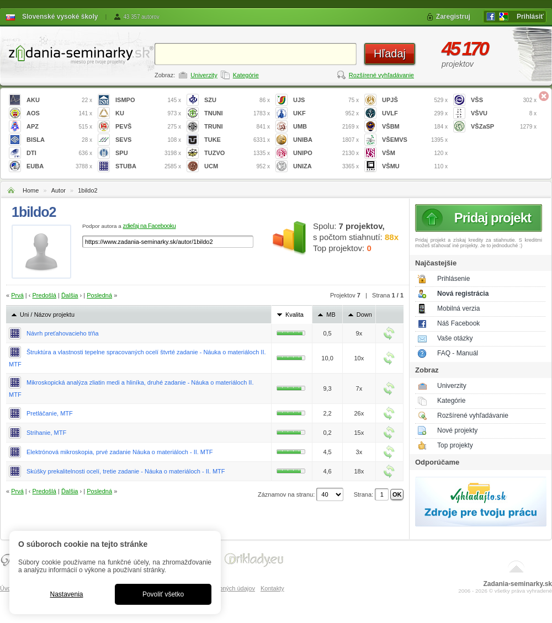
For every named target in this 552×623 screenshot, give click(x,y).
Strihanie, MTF (46, 432)
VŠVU (504, 113)
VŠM (415, 153)
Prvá (17, 295)
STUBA (148, 166)
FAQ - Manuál (457, 353)
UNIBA (326, 140)
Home (31, 190)
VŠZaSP (504, 126)
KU (148, 113)
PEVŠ (148, 126)
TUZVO (237, 153)
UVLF (415, 113)
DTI (59, 153)
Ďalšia (69, 295)
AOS (59, 113)
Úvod (7, 588)
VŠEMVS (415, 140)
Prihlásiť (530, 16)
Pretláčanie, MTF (49, 413)
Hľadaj (390, 53)
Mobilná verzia (458, 308)
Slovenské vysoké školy (60, 16)
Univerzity (203, 75)
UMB (326, 126)
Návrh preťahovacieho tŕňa (62, 333)
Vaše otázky (455, 338)
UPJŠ (415, 100)
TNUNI (237, 113)
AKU (59, 100)
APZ (59, 126)
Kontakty (272, 588)
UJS (326, 100)
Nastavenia (66, 594)
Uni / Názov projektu (47, 314)
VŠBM (415, 126)
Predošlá (44, 295)
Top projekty (455, 445)
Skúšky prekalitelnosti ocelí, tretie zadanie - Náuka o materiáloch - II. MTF (125, 471)
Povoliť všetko (163, 594)
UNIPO (326, 153)
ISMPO (148, 100)
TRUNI (237, 126)
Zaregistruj (453, 16)
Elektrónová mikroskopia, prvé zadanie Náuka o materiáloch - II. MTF (119, 452)
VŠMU (415, 166)
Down (364, 314)
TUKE (237, 140)
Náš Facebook (458, 323)
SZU (237, 100)
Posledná (99, 295)
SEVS (148, 140)
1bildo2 (87, 190)
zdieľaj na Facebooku (149, 225)
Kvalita (294, 314)
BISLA (59, 140)
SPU (148, 153)
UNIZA (326, 166)
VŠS (504, 100)
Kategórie (246, 75)
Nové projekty (457, 430)
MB (331, 314)
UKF (326, 113)
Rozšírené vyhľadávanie (381, 75)
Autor (58, 190)
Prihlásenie (453, 279)
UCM (237, 166)
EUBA (59, 166)
